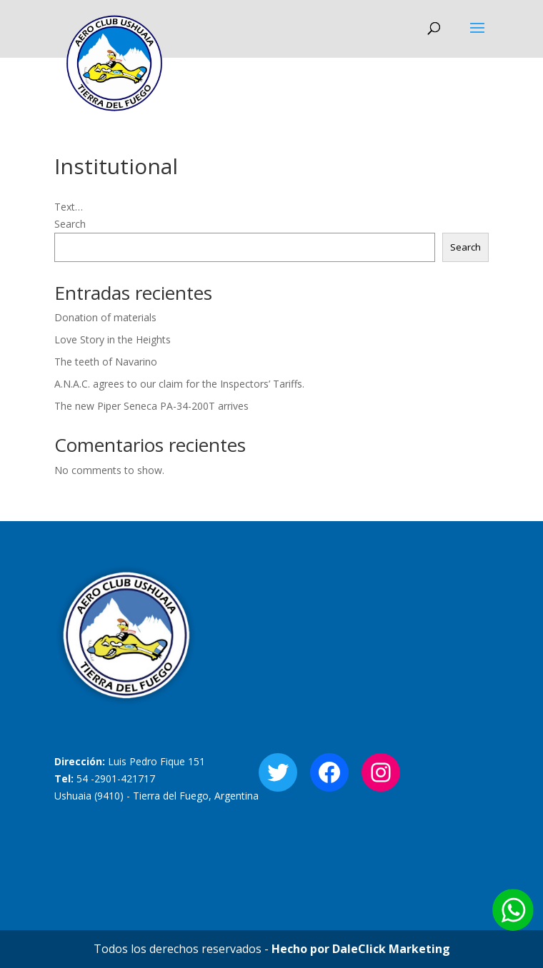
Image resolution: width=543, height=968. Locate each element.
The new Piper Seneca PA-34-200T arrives (151, 406)
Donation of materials (105, 317)
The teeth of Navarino (105, 361)
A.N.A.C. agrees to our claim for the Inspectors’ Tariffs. (179, 383)
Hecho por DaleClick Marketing (361, 949)
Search (70, 224)
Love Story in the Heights (112, 339)
